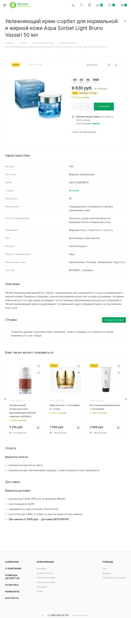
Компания (12, 562)
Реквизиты (12, 591)
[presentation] (5, 399)
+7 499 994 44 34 (57, 615)
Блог (104, 568)
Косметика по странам (114, 577)
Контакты (11, 598)
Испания (74, 190)
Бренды (106, 573)
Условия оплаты (45, 573)
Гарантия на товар (46, 582)
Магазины (42, 568)
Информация (45, 562)
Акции (40, 591)
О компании (13, 568)
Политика (11, 585)
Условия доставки (46, 577)
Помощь (107, 562)
